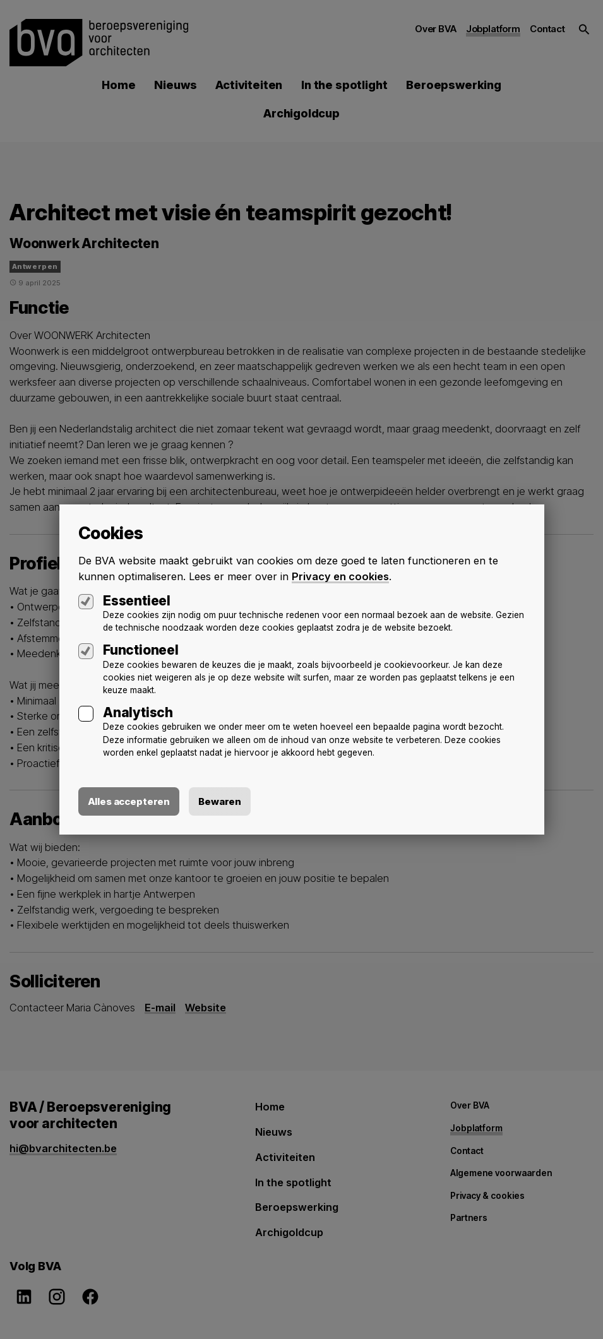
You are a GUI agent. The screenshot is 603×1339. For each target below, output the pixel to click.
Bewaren (219, 801)
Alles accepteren (129, 801)
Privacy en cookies (340, 576)
